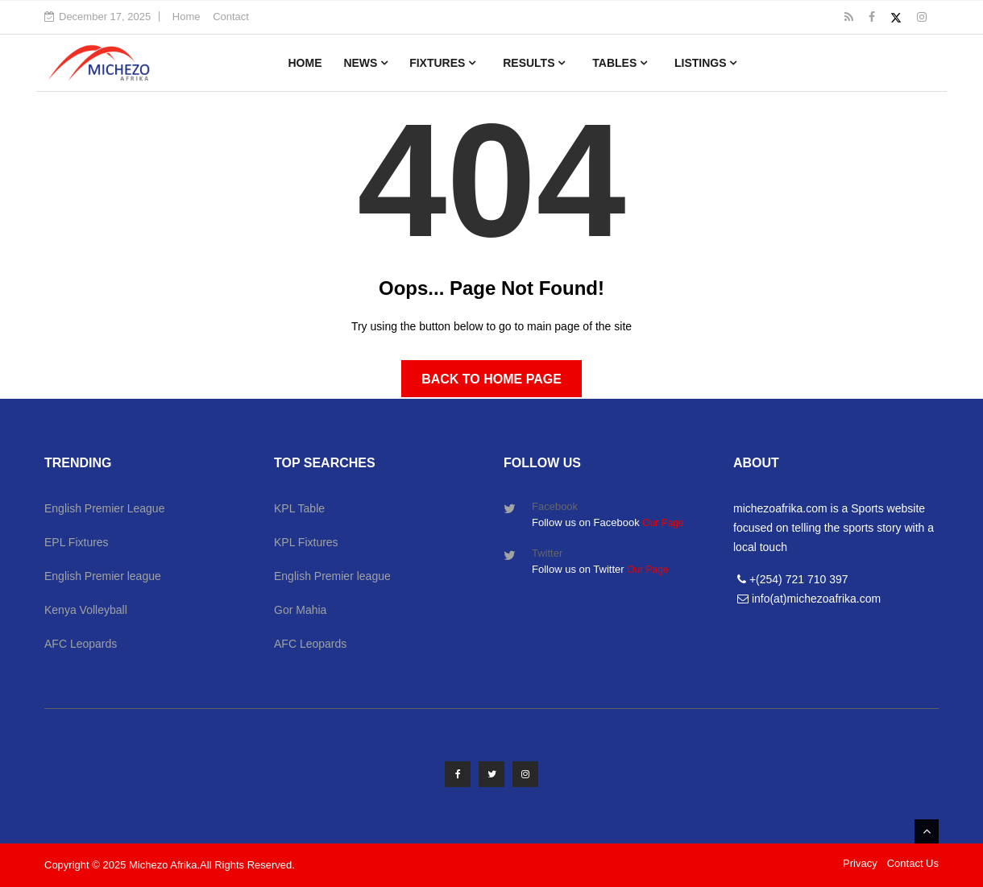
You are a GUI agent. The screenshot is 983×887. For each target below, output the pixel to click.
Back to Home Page (491, 379)
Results (534, 62)
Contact (231, 16)
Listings (705, 62)
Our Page (662, 522)
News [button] (365, 62)
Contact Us (913, 863)
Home (186, 16)
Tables (619, 62)
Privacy (860, 863)
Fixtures (442, 62)
